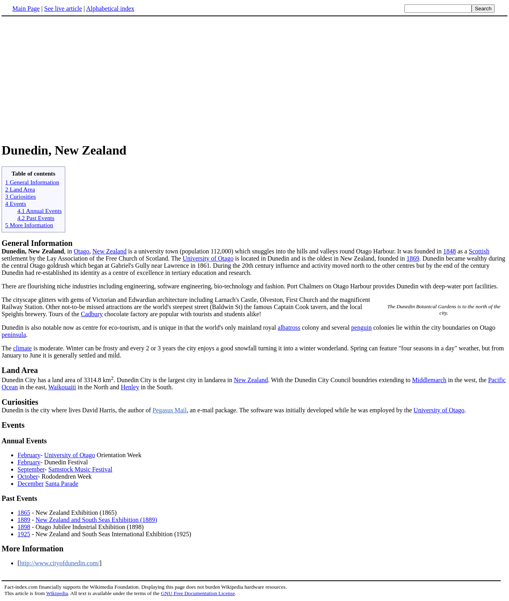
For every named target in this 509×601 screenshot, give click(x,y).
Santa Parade (61, 483)
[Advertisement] (254, 79)
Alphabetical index (110, 8)
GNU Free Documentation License (198, 593)
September (31, 469)
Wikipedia (57, 593)
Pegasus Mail (169, 410)
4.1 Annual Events (39, 210)
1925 (23, 534)
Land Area (20, 370)
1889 (23, 519)
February (29, 455)
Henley (130, 387)
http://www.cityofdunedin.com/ (59, 563)
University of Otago (208, 258)
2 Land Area (20, 189)
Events (13, 425)
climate (22, 348)
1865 (23, 512)
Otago (81, 251)
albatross (289, 327)
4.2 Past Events (35, 218)
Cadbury (92, 314)
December (30, 483)
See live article (63, 8)
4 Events (15, 203)
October (27, 476)
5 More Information (29, 225)
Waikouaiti (62, 387)
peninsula (14, 334)
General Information (37, 243)
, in (38, 251)
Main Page (26, 8)
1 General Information (32, 182)
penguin (361, 327)
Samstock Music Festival (80, 469)
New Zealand (109, 251)
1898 (23, 527)
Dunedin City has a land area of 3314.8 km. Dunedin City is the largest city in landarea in (118, 380)
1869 (412, 258)
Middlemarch (429, 380)
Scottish (479, 251)
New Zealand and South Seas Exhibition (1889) (96, 519)
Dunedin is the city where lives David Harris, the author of (254, 406)
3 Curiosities (20, 196)
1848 (449, 251)
